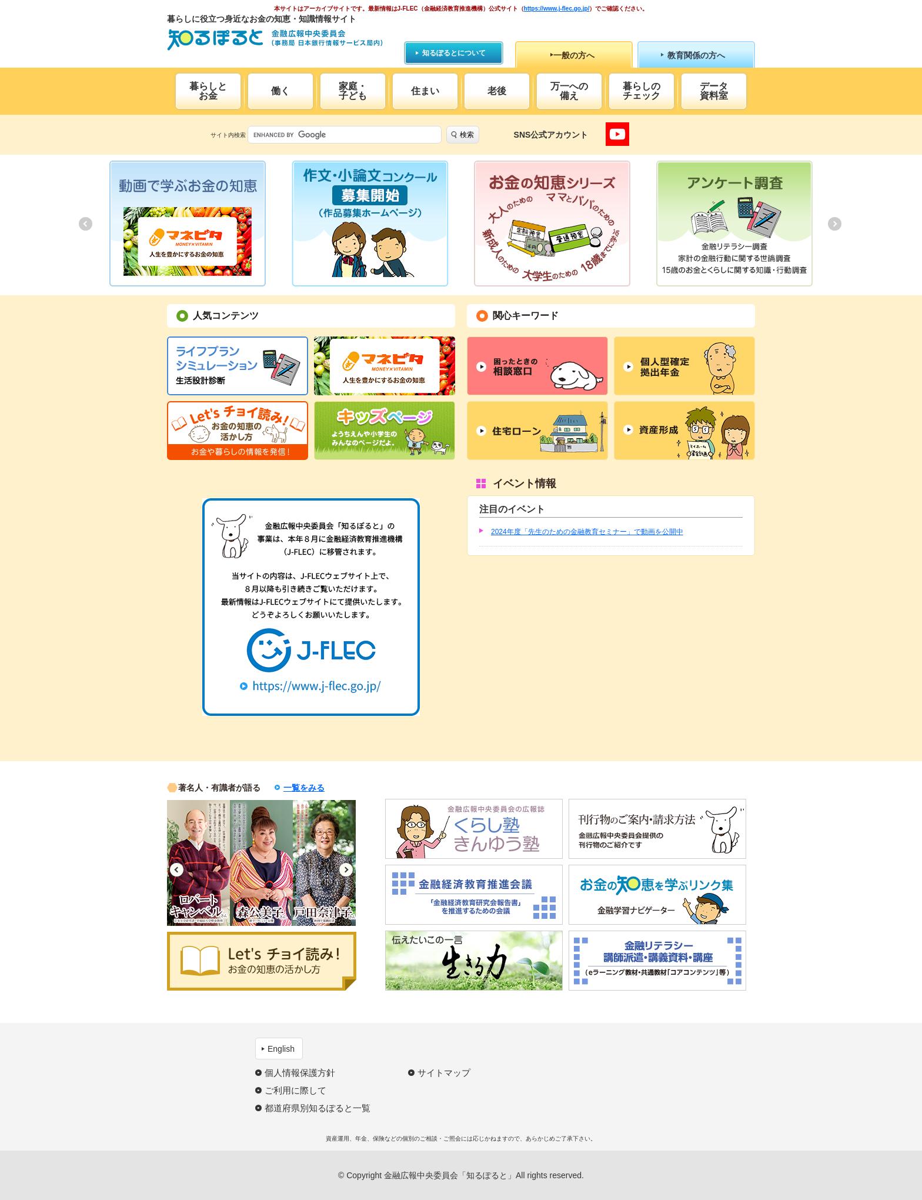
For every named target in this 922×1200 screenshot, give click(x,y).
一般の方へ (573, 55)
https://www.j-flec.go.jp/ (557, 8)
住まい (425, 91)
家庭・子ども (353, 91)
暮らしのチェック (641, 91)
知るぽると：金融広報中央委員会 (275, 40)
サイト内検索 (228, 135)
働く (280, 91)
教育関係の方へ (696, 55)
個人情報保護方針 (300, 1072)
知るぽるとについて (454, 53)
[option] (187, 223)
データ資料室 (714, 91)
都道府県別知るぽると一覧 (317, 1108)
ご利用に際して (295, 1090)
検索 (467, 135)
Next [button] (346, 869)
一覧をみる (304, 787)
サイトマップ (443, 1072)
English (281, 1049)
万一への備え (569, 91)
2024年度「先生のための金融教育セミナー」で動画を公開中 (587, 532)
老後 (496, 91)
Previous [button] (176, 869)
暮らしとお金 (208, 91)
